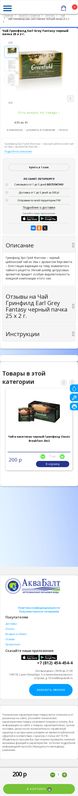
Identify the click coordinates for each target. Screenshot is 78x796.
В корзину (39, 789)
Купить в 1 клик (39, 167)
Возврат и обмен (16, 634)
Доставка (11, 623)
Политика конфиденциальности (39, 608)
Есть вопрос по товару (38, 113)
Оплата (9, 629)
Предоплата (12, 644)
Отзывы (10, 639)
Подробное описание (18, 151)
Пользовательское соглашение (39, 611)
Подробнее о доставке (39, 207)
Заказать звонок (51, 690)
